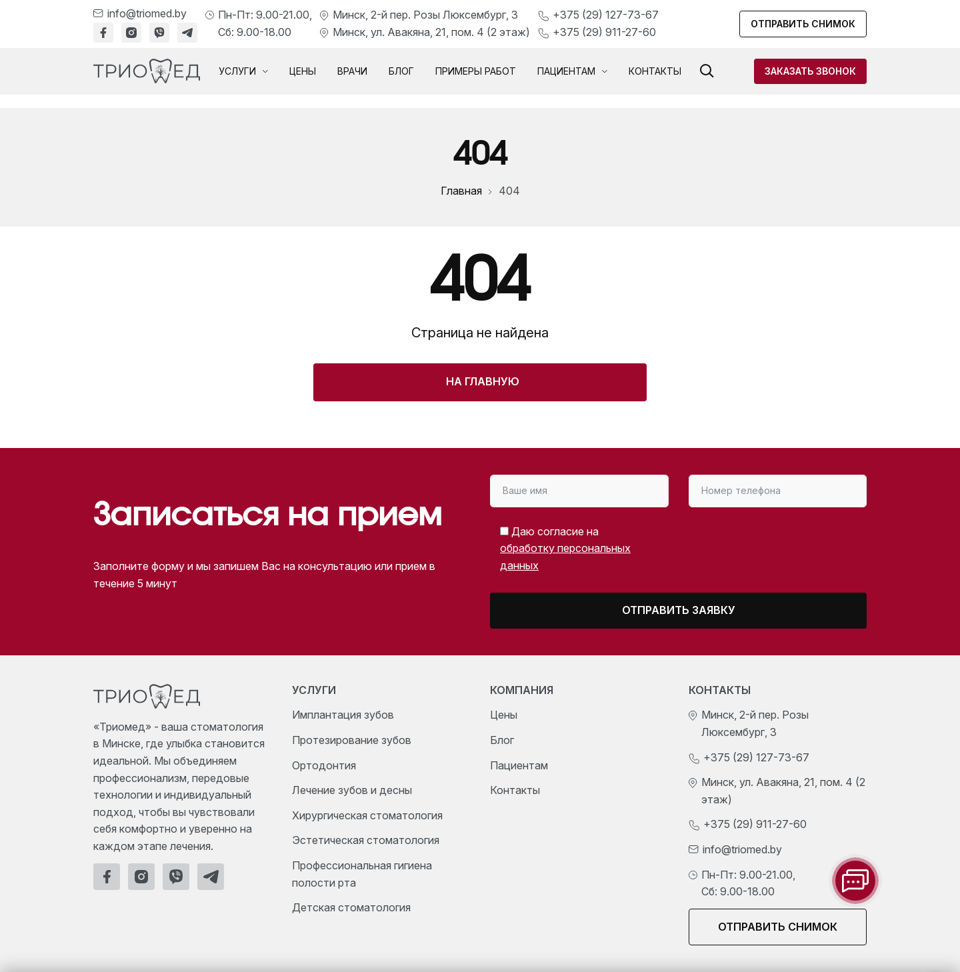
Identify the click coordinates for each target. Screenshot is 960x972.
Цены (302, 71)
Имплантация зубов (343, 714)
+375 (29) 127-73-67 (606, 14)
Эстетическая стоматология (365, 840)
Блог (401, 71)
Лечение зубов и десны (352, 790)
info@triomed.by (147, 13)
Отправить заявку (678, 610)
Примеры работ (475, 71)
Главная (461, 190)
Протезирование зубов (351, 740)
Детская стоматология (351, 907)
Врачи (352, 71)
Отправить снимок (803, 23)
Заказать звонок (810, 71)
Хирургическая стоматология (367, 815)
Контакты (655, 71)
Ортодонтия (324, 765)
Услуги (243, 71)
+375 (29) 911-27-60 (604, 32)
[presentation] (755, 544)
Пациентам (572, 71)
